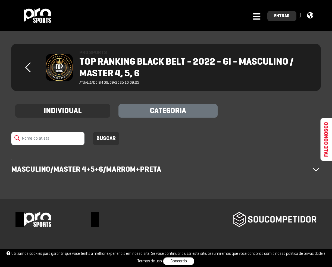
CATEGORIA (168, 111)
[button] (300, 15)
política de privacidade (304, 254)
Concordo (179, 261)
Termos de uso (149, 261)
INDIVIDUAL (63, 111)
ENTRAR (282, 16)
